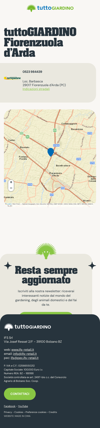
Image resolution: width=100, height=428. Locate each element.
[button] (51, 155)
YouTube (23, 406)
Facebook (10, 406)
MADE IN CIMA (22, 416)
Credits (53, 412)
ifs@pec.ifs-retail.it (25, 358)
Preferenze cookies (36, 412)
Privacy (8, 412)
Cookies (18, 412)
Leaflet (8, 204)
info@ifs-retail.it (25, 354)
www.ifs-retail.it (22, 350)
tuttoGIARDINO (50, 8)
